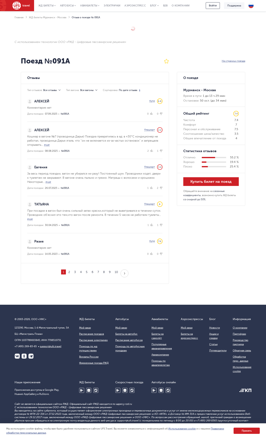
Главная (19, 17)
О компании (181, 5)
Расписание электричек (93, 340)
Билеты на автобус (126, 333)
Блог (153, 5)
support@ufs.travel (50, 346)
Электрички (112, 5)
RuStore (95, 390)
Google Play (81, 390)
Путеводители (218, 350)
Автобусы (67, 5)
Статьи (213, 344)
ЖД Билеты (46, 5)
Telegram (31, 356)
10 (116, 272)
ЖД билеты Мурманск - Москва (47, 17)
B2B (165, 5)
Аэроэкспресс (135, 5)
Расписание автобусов (129, 340)
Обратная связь (242, 350)
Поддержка (234, 5)
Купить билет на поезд (211, 182)
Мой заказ (85, 327)
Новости (214, 327)
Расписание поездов (91, 333)
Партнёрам (239, 333)
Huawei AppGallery (88, 390)
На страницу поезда (233, 60)
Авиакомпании (160, 354)
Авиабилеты (88, 5)
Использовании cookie (182, 428)
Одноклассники (24, 356)
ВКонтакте (17, 356)
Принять (247, 430)
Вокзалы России (89, 356)
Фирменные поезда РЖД (94, 363)
